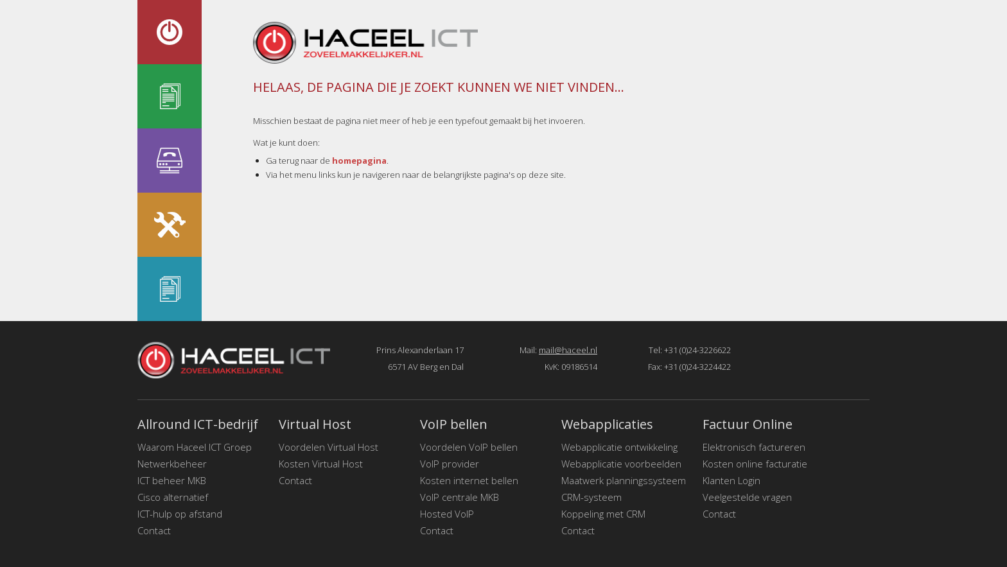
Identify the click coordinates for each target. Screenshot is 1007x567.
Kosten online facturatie (755, 463)
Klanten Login (731, 480)
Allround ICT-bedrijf (197, 424)
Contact (154, 530)
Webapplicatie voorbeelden (621, 463)
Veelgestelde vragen (747, 497)
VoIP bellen (453, 424)
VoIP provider (449, 463)
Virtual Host (315, 424)
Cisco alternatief (172, 497)
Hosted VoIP (447, 513)
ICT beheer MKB (171, 480)
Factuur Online (747, 424)
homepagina (359, 160)
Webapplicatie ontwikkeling (619, 447)
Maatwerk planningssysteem (623, 480)
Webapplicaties (607, 424)
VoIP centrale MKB (459, 497)
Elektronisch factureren (754, 447)
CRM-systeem (591, 497)
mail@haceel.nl (568, 350)
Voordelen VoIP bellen (469, 447)
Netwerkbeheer (172, 463)
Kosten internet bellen (469, 480)
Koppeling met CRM (603, 513)
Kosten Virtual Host (321, 463)
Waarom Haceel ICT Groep (194, 447)
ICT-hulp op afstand (179, 513)
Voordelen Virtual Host (328, 447)
